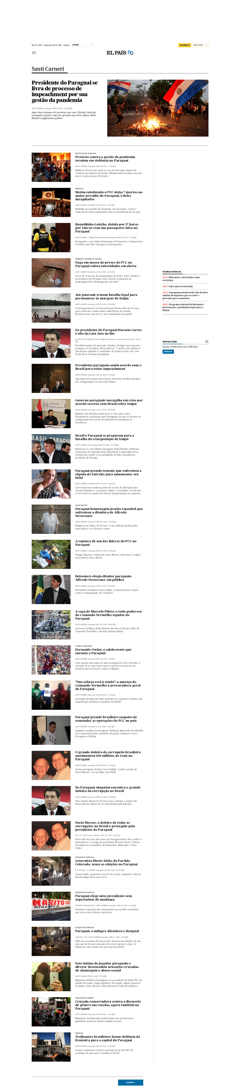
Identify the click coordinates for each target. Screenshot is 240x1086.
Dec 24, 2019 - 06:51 (105, 304)
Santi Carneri (48, 69)
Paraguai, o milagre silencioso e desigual (107, 931)
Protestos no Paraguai (85, 154)
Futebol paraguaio (83, 646)
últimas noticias (172, 272)
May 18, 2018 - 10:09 (105, 765)
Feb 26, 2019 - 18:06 (105, 586)
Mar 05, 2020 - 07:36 (127, 238)
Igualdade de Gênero (84, 998)
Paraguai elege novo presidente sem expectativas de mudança (103, 898)
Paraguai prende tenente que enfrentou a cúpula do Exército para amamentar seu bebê (108, 474)
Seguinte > (130, 1082)
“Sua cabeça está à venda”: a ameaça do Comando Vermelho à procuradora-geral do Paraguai (108, 686)
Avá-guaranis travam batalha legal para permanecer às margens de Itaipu (106, 297)
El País (78, 339)
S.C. (81, 835)
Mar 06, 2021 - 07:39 (106, 166)
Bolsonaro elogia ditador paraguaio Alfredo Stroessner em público (103, 578)
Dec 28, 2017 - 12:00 (105, 1014)
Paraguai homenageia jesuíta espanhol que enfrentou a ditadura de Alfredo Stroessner (109, 513)
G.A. (76, 835)
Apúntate (168, 352)
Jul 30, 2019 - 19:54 (105, 410)
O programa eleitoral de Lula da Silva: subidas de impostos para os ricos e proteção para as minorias (185, 295)
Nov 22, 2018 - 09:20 (106, 625)
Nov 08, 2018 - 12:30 (105, 695)
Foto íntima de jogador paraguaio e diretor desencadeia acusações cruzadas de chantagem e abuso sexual (107, 967)
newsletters (170, 342)
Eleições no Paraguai (84, 857)
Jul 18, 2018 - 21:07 (105, 727)
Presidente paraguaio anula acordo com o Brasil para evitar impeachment (108, 367)
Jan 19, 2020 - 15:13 (105, 272)
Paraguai (79, 189)
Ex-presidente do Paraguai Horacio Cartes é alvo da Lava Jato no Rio (108, 332)
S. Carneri (91, 870)
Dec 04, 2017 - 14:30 (105, 1046)
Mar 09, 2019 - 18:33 (105, 551)
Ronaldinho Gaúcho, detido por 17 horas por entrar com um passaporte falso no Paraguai (106, 228)
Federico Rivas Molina (98, 238)
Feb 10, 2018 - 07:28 (97, 976)
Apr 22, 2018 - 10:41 (126, 906)
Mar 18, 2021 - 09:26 (62, 108)
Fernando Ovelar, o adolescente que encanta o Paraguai (103, 651)
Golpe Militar (81, 505)
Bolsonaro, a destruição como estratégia (181, 279)
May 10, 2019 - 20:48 (109, 445)
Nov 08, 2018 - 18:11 (105, 659)
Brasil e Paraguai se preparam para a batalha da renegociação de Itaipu (104, 437)
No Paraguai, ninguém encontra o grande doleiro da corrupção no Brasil (108, 789)
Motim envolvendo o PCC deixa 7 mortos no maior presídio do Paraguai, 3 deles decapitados (108, 196)
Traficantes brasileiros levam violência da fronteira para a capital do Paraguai (107, 1038)
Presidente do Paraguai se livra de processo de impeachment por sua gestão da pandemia (65, 91)
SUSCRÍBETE (185, 45)
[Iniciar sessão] (200, 45)
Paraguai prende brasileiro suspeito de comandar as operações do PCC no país (106, 719)
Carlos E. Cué (81, 937)
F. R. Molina (80, 870)
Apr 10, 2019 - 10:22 (105, 484)
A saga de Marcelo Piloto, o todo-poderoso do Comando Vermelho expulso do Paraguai (108, 615)
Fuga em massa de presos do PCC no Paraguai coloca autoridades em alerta (106, 264)
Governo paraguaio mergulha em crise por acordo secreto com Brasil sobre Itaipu (109, 402)
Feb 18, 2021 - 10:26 (105, 205)
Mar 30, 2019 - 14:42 (106, 522)
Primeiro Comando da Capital (88, 259)
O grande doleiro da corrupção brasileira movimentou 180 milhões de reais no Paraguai (108, 756)
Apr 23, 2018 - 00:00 (114, 870)
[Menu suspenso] (34, 52)
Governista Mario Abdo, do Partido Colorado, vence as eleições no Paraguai (106, 863)
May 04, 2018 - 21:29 (106, 797)
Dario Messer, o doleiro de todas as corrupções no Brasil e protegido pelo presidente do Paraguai (105, 826)
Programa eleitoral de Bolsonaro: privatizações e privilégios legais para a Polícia (183, 307)
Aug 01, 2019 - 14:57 (105, 375)
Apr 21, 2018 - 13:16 (118, 937)
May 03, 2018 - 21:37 (110, 835)
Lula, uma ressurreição (181, 286)
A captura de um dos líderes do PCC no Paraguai (106, 543)
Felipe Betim (87, 339)
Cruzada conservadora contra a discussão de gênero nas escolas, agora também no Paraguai (108, 1005)
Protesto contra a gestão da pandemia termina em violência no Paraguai (105, 159)
